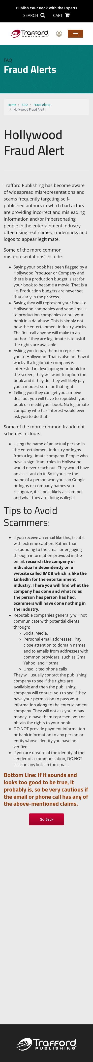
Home (12, 105)
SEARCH (34, 15)
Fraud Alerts (41, 105)
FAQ (25, 105)
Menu (75, 33)
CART (61, 15)
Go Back (46, 819)
